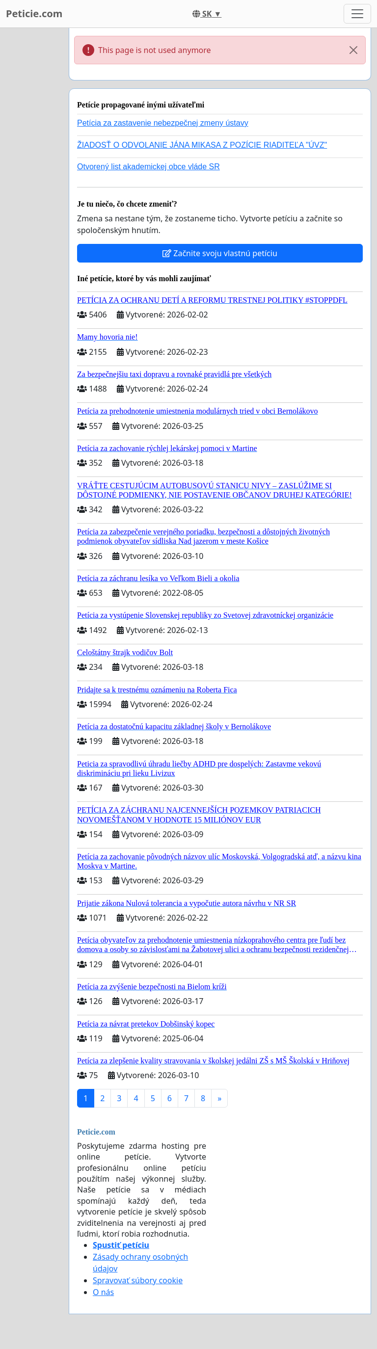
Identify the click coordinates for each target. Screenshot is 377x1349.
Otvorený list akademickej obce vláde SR (148, 166)
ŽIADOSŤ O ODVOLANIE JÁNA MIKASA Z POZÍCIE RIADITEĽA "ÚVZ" (202, 145)
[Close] (353, 50)
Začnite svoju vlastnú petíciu (219, 253)
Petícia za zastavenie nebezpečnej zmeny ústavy (162, 123)
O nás (103, 1292)
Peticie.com (34, 13)
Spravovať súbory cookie (138, 1280)
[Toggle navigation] (357, 14)
